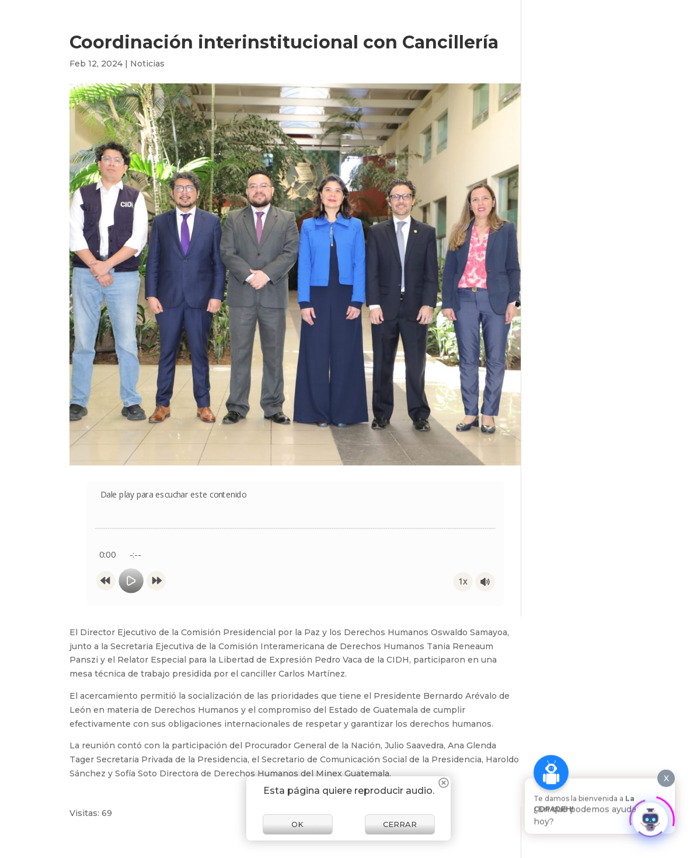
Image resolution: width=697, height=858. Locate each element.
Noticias (147, 63)
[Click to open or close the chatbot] (650, 814)
